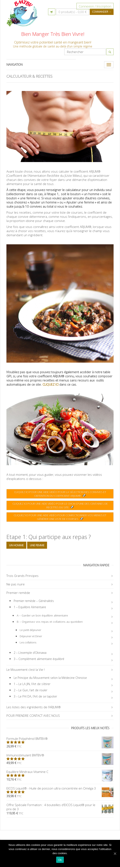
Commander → (101, 11)
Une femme (37, 545)
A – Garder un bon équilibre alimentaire (42, 615)
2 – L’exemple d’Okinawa (30, 653)
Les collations (28, 642)
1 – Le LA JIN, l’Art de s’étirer (32, 684)
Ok (60, 859)
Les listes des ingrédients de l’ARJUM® (33, 707)
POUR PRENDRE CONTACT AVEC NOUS (33, 715)
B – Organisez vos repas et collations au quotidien (50, 622)
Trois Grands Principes (22, 576)
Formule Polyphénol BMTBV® (60, 738)
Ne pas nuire (15, 584)
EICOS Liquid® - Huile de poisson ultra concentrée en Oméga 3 (60, 788)
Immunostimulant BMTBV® (60, 755)
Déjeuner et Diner (31, 636)
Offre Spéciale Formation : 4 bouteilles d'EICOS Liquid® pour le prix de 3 (60, 807)
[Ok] (115, 853)
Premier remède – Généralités (34, 601)
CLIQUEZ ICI (50, 384)
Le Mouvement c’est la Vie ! (25, 669)
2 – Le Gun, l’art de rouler (30, 690)
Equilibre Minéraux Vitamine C (60, 772)
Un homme (16, 545)
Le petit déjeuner (30, 630)
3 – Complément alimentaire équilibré (39, 659)
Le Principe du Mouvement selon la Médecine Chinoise (50, 678)
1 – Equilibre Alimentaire (30, 607)
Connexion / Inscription (95, 6)
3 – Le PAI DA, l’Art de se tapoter (35, 696)
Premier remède (18, 593)
